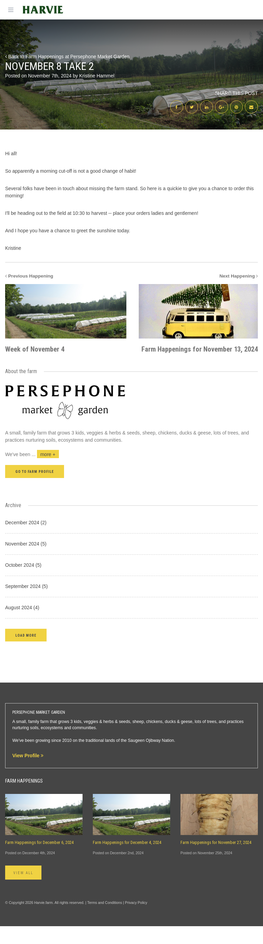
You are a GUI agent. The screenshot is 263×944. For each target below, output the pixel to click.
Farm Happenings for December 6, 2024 (39, 860)
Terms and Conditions (104, 921)
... (45, 472)
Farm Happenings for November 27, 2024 (215, 860)
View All (23, 890)
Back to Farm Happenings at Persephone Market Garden (67, 56)
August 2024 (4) (22, 625)
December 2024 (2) (26, 540)
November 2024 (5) (26, 561)
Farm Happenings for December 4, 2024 (127, 860)
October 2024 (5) (23, 583)
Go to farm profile (34, 490)
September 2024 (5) (26, 604)
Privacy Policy (136, 921)
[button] (26, 653)
